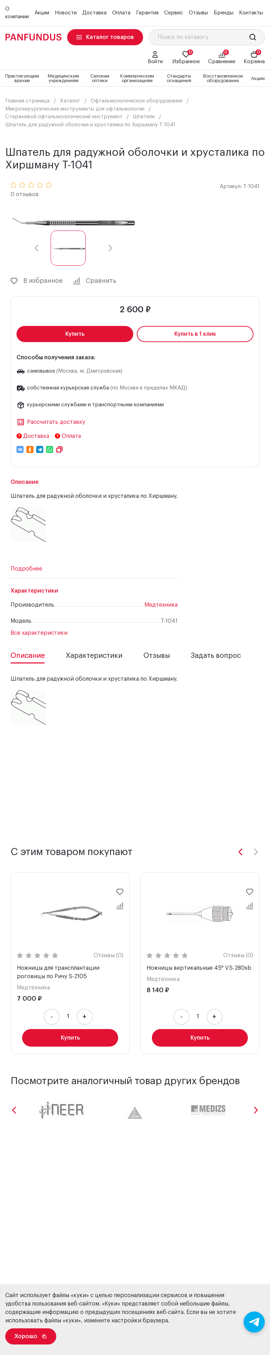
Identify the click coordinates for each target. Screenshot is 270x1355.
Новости (66, 12)
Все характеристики (39, 633)
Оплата (121, 12)
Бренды (223, 12)
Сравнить (94, 281)
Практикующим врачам (22, 78)
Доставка (94, 12)
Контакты (251, 12)
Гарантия (147, 12)
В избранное (37, 281)
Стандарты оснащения (179, 78)
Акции (41, 12)
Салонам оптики (99, 78)
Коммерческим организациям (137, 78)
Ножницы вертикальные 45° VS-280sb (199, 968)
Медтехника (161, 605)
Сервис (173, 12)
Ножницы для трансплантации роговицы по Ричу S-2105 (58, 972)
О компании (17, 13)
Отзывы (198, 12)
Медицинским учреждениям (63, 78)
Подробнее (26, 569)
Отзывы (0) (108, 955)
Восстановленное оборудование (223, 78)
